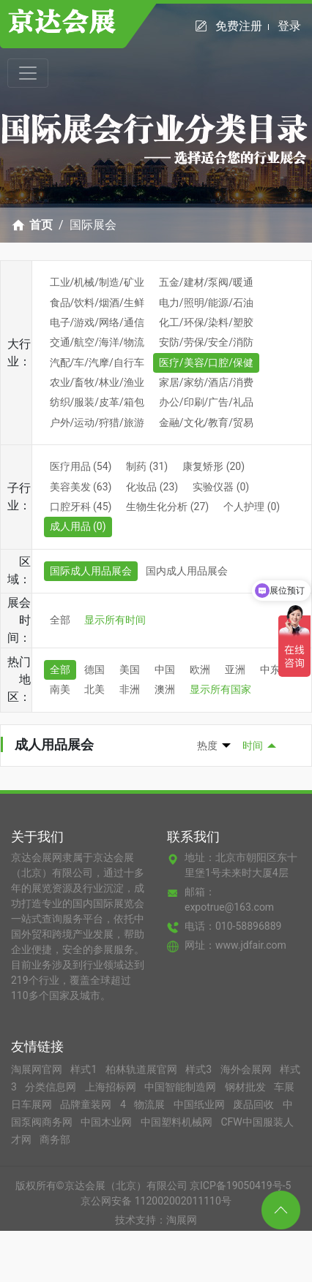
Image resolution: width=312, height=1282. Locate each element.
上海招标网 (111, 1087)
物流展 (150, 1104)
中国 (165, 669)
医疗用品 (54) (81, 466)
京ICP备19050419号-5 (240, 1185)
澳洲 (165, 689)
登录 (289, 26)
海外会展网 (247, 1069)
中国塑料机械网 (178, 1122)
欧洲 (200, 669)
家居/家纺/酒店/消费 (206, 382)
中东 (270, 669)
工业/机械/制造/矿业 (97, 282)
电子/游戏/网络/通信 (97, 322)
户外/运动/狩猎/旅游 (97, 422)
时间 (252, 745)
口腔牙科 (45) (81, 506)
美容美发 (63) (81, 487)
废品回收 (254, 1104)
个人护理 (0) (251, 506)
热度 (207, 745)
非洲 (129, 689)
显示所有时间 (115, 620)
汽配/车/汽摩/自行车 (97, 362)
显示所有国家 (220, 689)
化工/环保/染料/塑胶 (206, 322)
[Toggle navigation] (27, 73)
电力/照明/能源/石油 (206, 302)
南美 (60, 689)
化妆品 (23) (152, 487)
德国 (94, 669)
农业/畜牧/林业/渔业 (97, 382)
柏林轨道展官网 (142, 1069)
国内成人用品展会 (187, 571)
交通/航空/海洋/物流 (97, 342)
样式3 (199, 1069)
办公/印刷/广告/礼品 (206, 402)
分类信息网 (51, 1087)
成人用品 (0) (78, 526)
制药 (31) (147, 466)
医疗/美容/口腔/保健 (206, 362)
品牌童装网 (87, 1104)
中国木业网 (107, 1122)
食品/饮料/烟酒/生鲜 (97, 302)
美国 (129, 669)
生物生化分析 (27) (167, 506)
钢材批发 (246, 1087)
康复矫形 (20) (213, 466)
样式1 (84, 1069)
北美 (94, 689)
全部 (60, 620)
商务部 (55, 1139)
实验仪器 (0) (221, 487)
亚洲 (235, 669)
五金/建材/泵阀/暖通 (206, 282)
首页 (41, 225)
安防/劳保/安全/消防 (206, 342)
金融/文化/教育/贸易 (206, 422)
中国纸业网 (200, 1104)
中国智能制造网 (181, 1087)
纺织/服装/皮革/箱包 (97, 402)
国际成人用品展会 (91, 571)
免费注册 (242, 26)
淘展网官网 (37, 1069)
